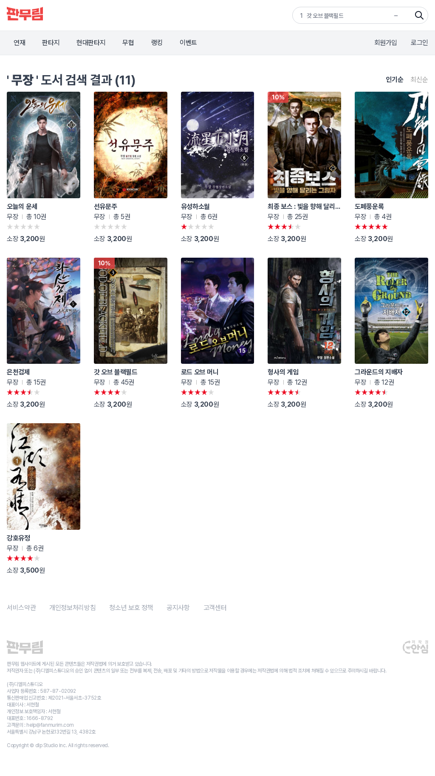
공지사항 (178, 608)
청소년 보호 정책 (131, 608)
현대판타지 (90, 43)
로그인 (419, 43)
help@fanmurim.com (49, 725)
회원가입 (386, 43)
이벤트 (188, 43)
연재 (19, 43)
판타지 (50, 43)
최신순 (419, 80)
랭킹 (157, 43)
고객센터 (215, 608)
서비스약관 (21, 608)
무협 (128, 43)
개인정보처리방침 (72, 608)
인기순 (395, 80)
